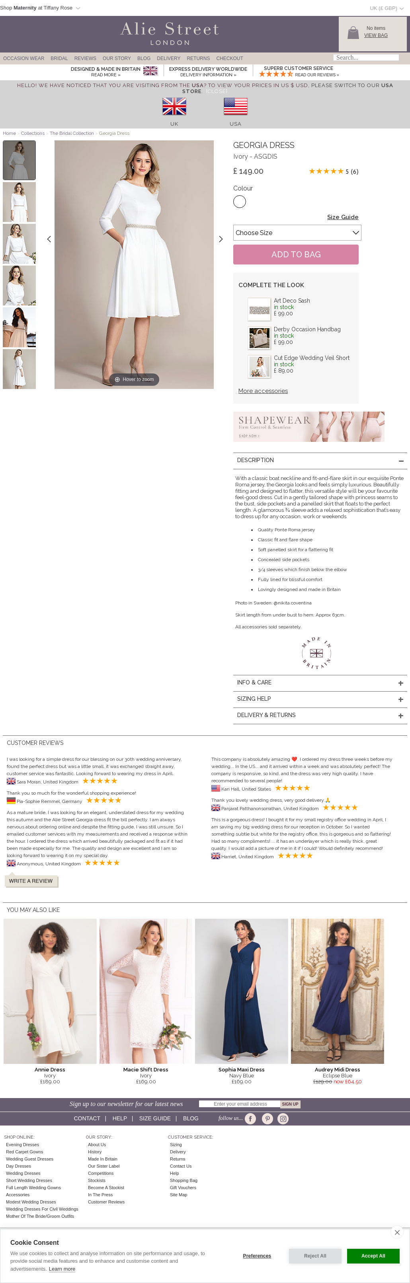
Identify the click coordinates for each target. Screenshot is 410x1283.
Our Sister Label (103, 1166)
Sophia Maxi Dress (242, 1070)
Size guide (155, 1118)
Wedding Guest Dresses (29, 1159)
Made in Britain (102, 1159)
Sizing (176, 1144)
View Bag (376, 35)
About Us (97, 1144)
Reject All (315, 1256)
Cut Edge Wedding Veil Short (311, 358)
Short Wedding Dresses (29, 1180)
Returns (198, 58)
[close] (397, 1232)
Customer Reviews (106, 1201)
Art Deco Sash (292, 300)
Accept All (373, 1256)
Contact (87, 1118)
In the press (100, 1194)
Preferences (257, 1256)
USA (236, 124)
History (95, 1151)
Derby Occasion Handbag (307, 329)
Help (120, 1118)
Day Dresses (18, 1166)
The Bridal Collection (72, 133)
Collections (33, 133)
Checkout (229, 58)
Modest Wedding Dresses (31, 1201)
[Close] (217, 91)
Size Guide (343, 217)
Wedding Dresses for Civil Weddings (42, 1209)
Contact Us (180, 1166)
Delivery (168, 58)
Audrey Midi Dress (337, 1070)
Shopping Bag (183, 1180)
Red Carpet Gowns (24, 1151)
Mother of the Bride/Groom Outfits (40, 1216)
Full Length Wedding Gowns (33, 1187)
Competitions (100, 1173)
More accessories (263, 391)
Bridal (59, 58)
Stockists (96, 1180)
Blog (143, 58)
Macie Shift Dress (145, 1070)
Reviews (85, 58)
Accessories (17, 1194)
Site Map (178, 1194)
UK (174, 124)
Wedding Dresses (23, 1173)
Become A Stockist (106, 1187)
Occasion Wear (23, 58)
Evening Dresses (22, 1144)
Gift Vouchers (183, 1187)
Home (9, 133)
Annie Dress (50, 1070)
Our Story (117, 58)
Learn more (62, 1269)
